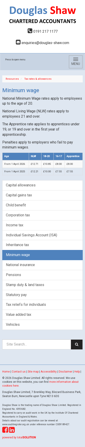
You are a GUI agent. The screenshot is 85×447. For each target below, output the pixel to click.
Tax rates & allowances (37, 78)
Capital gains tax (19, 195)
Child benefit (16, 205)
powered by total (19, 437)
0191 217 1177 (43, 31)
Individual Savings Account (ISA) (31, 235)
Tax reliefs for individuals (26, 304)
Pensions (13, 275)
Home (6, 371)
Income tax (14, 225)
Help (77, 371)
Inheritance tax (17, 245)
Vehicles (13, 324)
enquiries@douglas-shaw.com (42, 43)
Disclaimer (65, 371)
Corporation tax (18, 215)
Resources (12, 78)
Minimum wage (18, 255)
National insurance (20, 265)
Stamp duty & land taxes (25, 285)
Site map (33, 371)
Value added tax (18, 314)
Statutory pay (16, 295)
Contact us (19, 371)
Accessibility (49, 371)
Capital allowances (21, 185)
